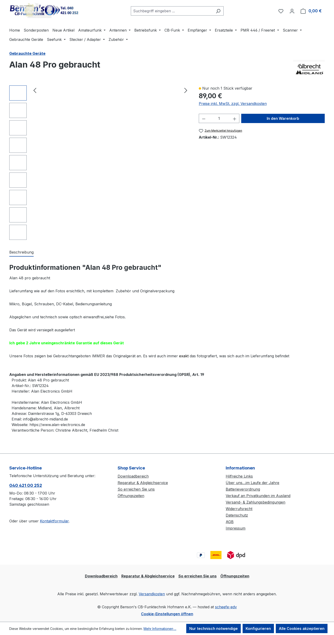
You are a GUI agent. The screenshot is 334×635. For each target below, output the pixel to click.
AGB (230, 521)
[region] (99, 162)
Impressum (235, 528)
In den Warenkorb (283, 118)
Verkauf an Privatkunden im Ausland (258, 495)
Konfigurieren (258, 628)
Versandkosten (152, 594)
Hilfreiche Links (239, 476)
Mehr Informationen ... (160, 629)
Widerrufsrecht (239, 508)
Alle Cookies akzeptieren (301, 628)
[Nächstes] (185, 90)
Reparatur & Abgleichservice (143, 482)
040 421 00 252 (25, 485)
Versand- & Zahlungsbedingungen (255, 502)
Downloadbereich (133, 476)
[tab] (21, 252)
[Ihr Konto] (292, 11)
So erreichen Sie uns (136, 489)
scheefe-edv (226, 607)
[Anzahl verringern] (204, 118)
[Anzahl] (219, 118)
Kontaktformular (54, 521)
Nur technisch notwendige (213, 628)
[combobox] (172, 11)
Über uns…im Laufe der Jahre (252, 482)
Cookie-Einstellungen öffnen (167, 614)
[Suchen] (218, 11)
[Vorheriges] (34, 90)
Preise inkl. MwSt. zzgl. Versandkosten (233, 103)
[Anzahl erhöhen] (235, 118)
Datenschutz (237, 515)
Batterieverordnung (243, 489)
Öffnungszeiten (131, 495)
